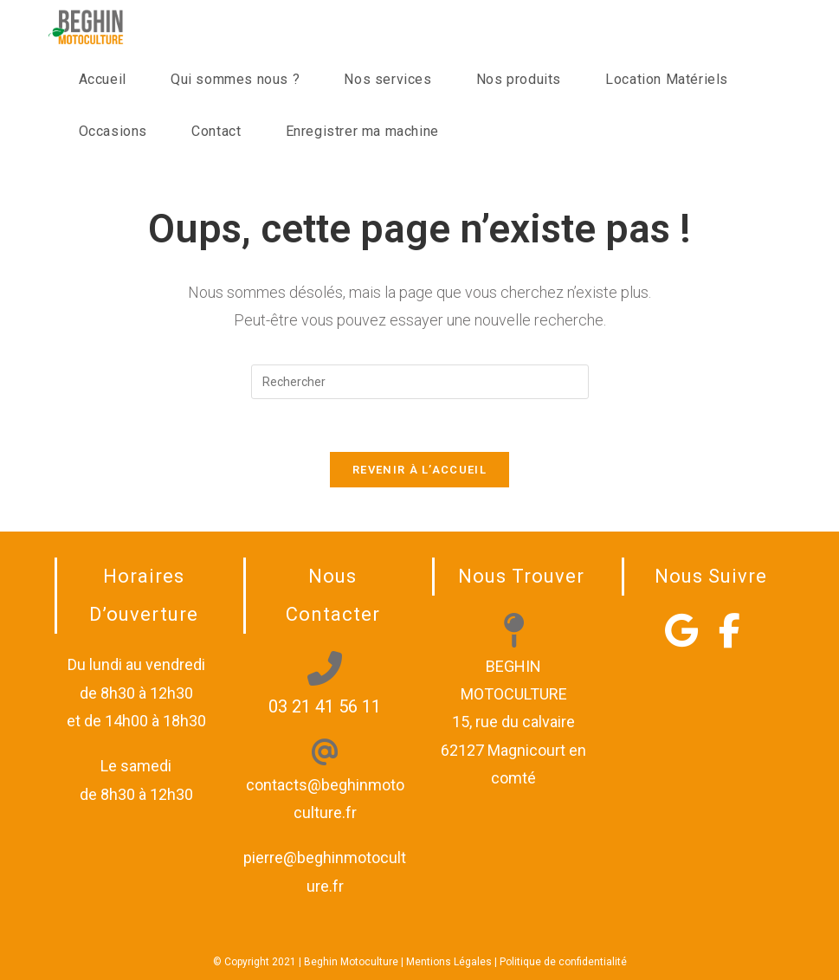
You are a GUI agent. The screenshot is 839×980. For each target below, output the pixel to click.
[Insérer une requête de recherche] (420, 381)
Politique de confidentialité (563, 962)
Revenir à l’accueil (419, 469)
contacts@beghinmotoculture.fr (324, 784)
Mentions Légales (449, 962)
